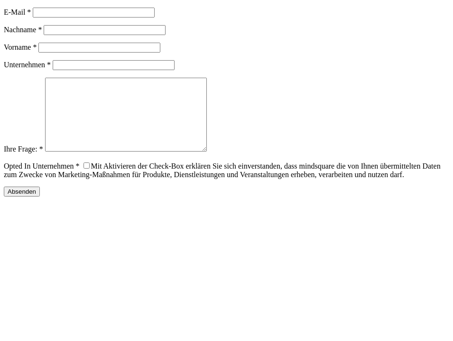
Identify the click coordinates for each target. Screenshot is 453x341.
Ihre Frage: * (23, 163)
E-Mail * (17, 12)
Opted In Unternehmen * (42, 180)
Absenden (22, 205)
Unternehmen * (27, 65)
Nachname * (23, 30)
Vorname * (20, 47)
